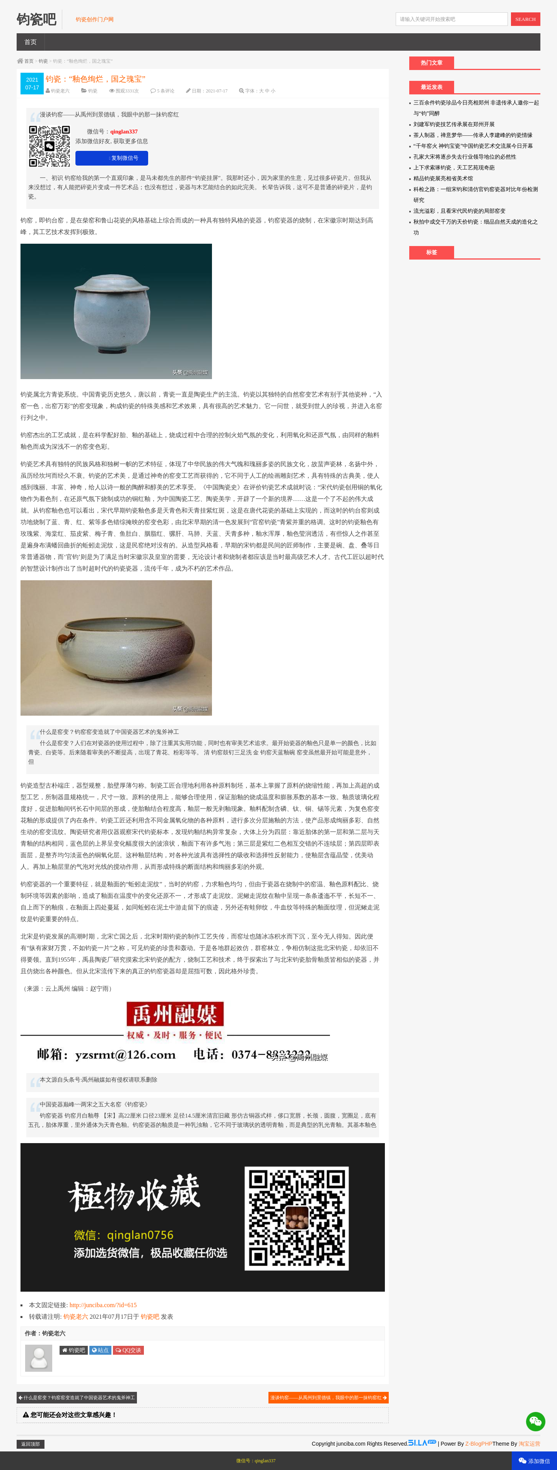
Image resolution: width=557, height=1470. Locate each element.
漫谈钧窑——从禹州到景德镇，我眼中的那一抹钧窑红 (328, 1397)
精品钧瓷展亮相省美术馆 (443, 178)
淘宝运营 (529, 1444)
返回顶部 (30, 1444)
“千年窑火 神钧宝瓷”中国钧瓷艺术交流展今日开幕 (473, 146)
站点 (100, 1350)
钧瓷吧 (150, 1316)
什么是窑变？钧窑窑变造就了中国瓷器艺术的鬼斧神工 (77, 1397)
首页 (30, 42)
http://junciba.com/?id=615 (103, 1305)
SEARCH (526, 19)
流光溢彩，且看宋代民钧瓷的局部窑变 (459, 211)
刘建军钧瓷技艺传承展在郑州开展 (454, 124)
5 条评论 (165, 91)
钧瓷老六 (60, 91)
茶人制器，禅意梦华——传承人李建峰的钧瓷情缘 (473, 135)
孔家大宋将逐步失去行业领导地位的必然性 (464, 157)
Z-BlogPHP (478, 1444)
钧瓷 (43, 61)
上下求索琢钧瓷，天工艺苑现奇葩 (454, 168)
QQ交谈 (128, 1350)
